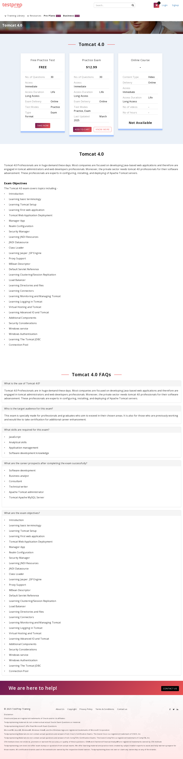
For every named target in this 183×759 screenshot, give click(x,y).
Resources (34, 15)
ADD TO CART (82, 129)
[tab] (91, 383)
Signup (175, 5)
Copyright (72, 709)
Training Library (15, 15)
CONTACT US (170, 688)
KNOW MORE (102, 129)
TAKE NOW (42, 125)
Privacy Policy (86, 709)
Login (165, 5)
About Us (60, 709)
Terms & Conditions (105, 709)
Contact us (122, 709)
